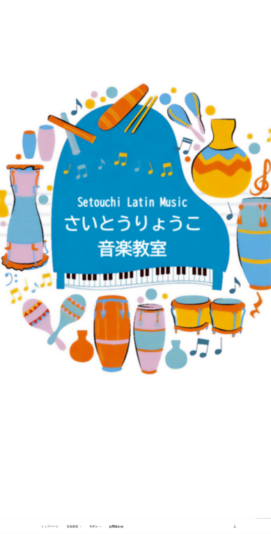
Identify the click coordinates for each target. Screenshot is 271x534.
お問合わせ (116, 526)
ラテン (95, 526)
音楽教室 (74, 526)
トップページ (49, 526)
